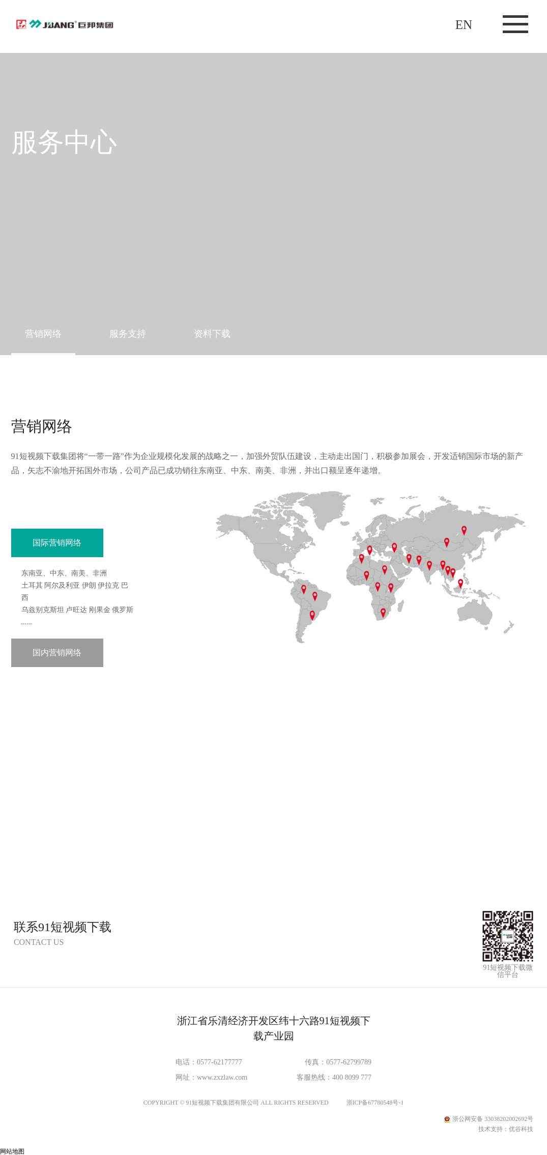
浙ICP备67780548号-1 (375, 1102)
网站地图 (12, 1151)
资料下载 (212, 334)
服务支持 (127, 334)
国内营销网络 (57, 652)
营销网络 (43, 334)
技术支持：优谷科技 (505, 1129)
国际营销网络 (57, 542)
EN (463, 25)
